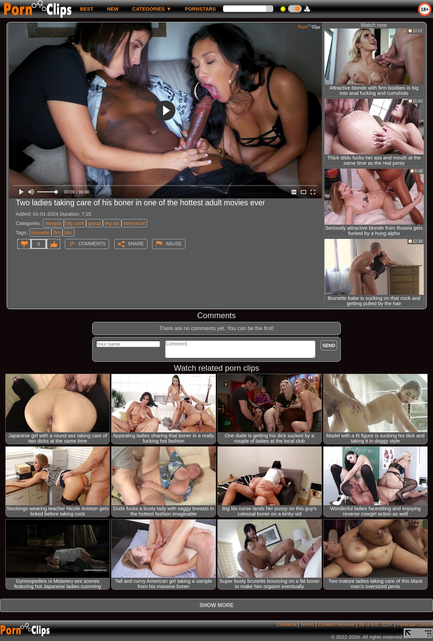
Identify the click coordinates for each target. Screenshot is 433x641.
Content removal (336, 624)
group (94, 223)
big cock (75, 223)
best (86, 9)
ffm (57, 232)
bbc (69, 232)
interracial (134, 223)
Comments (92, 243)
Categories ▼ (151, 9)
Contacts (286, 624)
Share (136, 243)
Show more (216, 605)
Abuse (173, 243)
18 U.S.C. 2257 (376, 624)
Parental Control (415, 624)
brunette (40, 232)
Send (329, 345)
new (112, 9)
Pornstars (200, 9)
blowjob (53, 223)
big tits (112, 223)
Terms (307, 624)
